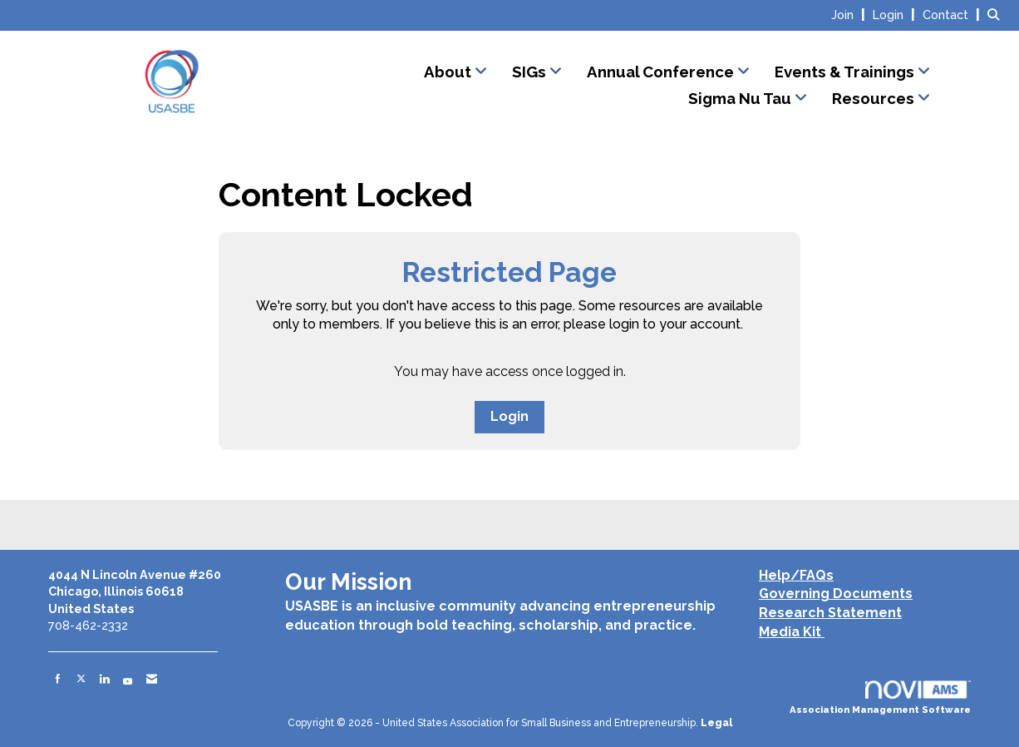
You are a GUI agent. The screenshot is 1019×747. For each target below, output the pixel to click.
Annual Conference (662, 71)
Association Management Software (880, 697)
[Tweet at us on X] (81, 679)
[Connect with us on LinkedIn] (104, 679)
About (449, 71)
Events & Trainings (846, 71)
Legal (716, 723)
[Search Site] (997, 14)
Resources (875, 98)
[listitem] (850, 14)
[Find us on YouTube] (127, 679)
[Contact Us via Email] (151, 679)
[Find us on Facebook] (57, 679)
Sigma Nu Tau (741, 98)
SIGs (530, 71)
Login (509, 416)
